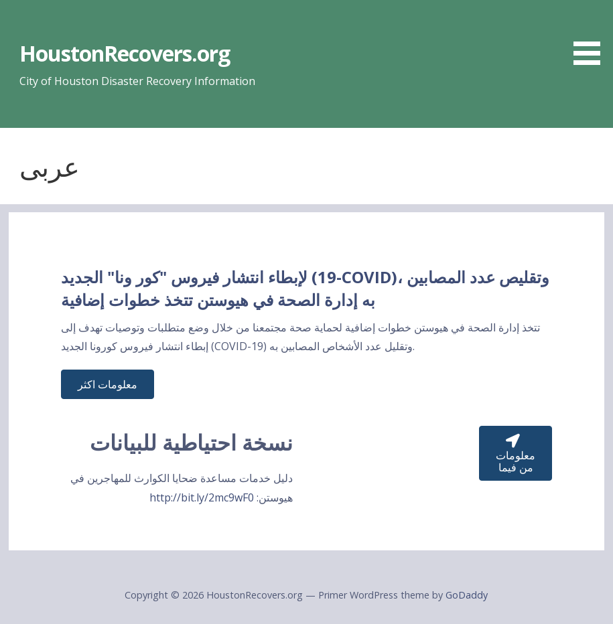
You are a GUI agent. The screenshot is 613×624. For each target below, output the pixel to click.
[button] (591, 35)
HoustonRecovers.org (124, 53)
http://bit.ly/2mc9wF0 (201, 497)
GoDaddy (467, 595)
